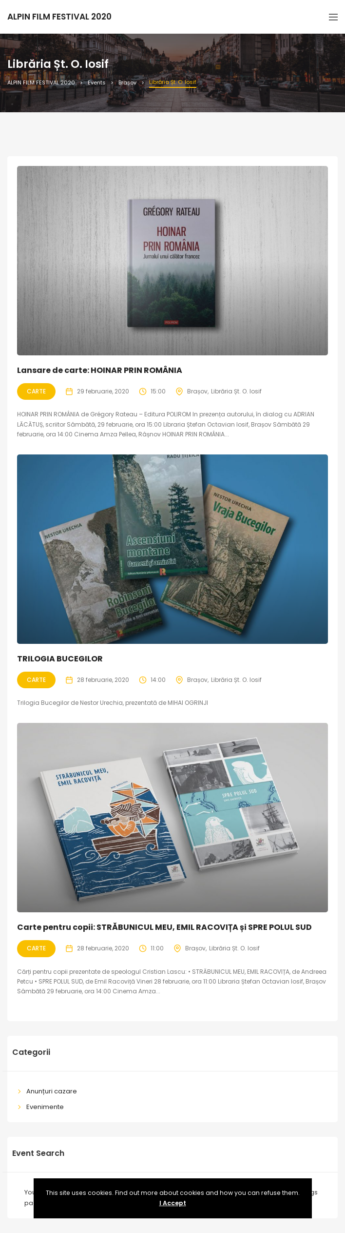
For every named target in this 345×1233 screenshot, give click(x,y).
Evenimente (45, 1106)
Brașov (197, 391)
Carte (36, 391)
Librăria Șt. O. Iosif (236, 391)
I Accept (172, 1203)
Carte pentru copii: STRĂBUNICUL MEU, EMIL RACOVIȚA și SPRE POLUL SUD (164, 927)
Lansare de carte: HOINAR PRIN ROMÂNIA (99, 370)
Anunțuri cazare (51, 1091)
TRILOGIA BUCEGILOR (60, 658)
